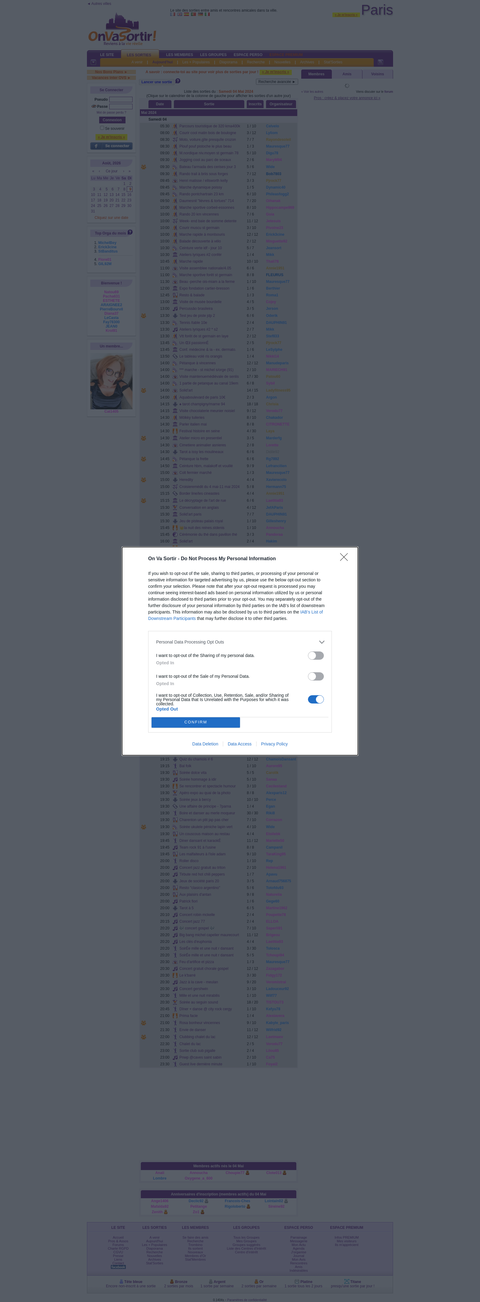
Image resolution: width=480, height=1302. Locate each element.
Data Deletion (205, 743)
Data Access (240, 743)
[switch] (316, 655)
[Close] (346, 559)
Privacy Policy (274, 743)
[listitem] (240, 642)
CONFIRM (195, 722)
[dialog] (240, 651)
